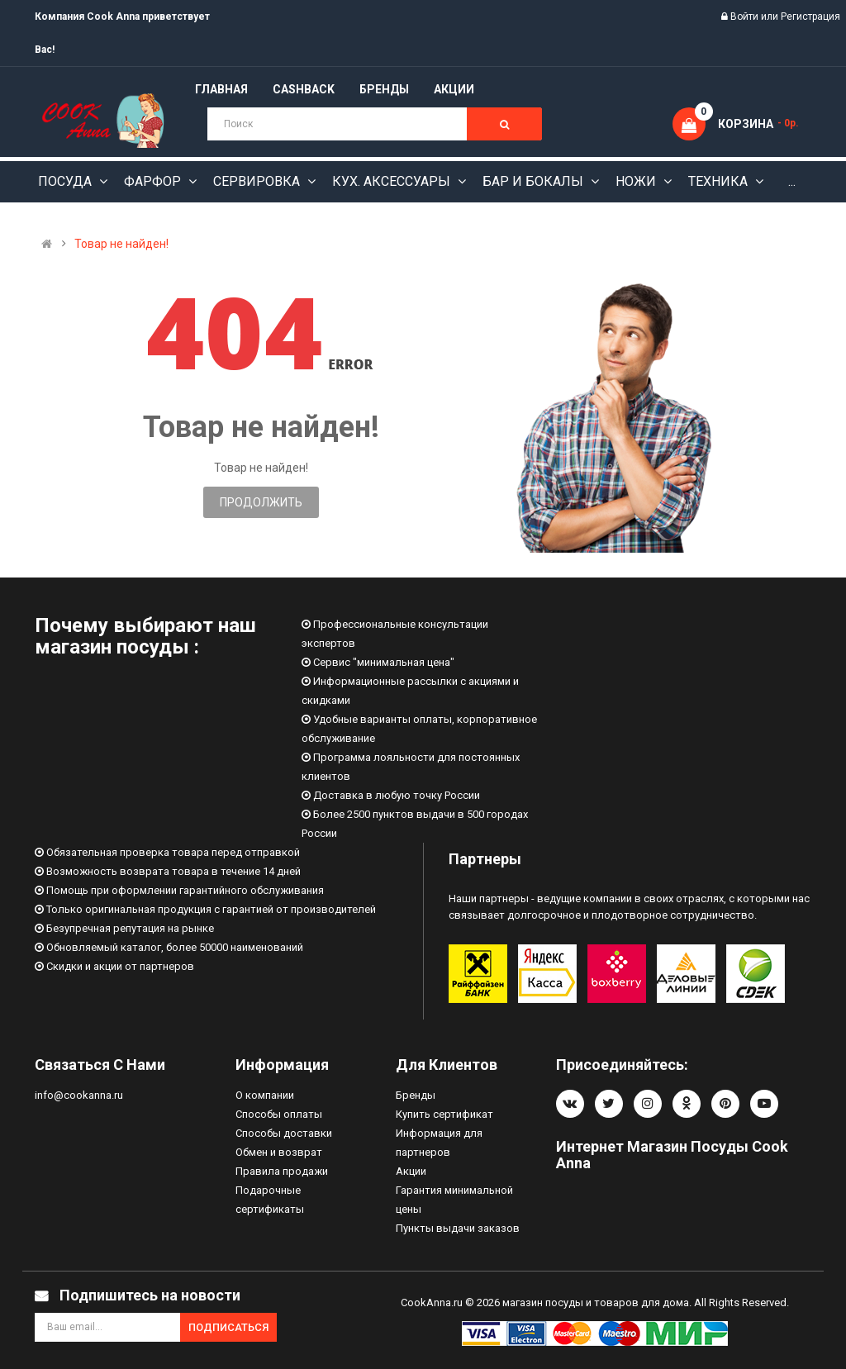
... (792, 181)
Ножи (637, 181)
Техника (719, 181)
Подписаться (228, 1327)
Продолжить (261, 502)
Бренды (415, 1095)
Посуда (66, 181)
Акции (411, 1171)
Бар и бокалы (534, 181)
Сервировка (258, 181)
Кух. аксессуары (393, 181)
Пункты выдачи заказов (458, 1228)
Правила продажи (281, 1171)
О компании (264, 1095)
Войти (745, 16)
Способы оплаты (278, 1114)
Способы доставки (283, 1133)
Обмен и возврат (278, 1152)
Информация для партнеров (439, 1142)
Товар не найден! (121, 244)
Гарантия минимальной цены (454, 1199)
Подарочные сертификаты (269, 1199)
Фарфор (154, 181)
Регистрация (810, 16)
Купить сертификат (444, 1114)
